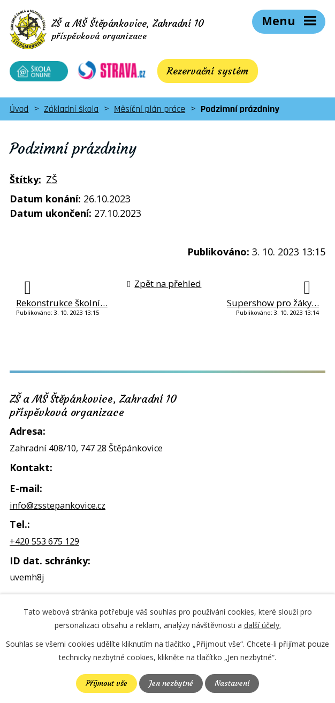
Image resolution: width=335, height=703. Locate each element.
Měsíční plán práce (149, 110)
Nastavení (232, 683)
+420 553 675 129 (44, 542)
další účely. (262, 625)
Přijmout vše (106, 683)
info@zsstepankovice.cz (57, 506)
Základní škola (71, 110)
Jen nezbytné (171, 683)
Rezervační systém (200, 72)
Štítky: (25, 180)
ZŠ (51, 180)
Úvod (19, 110)
